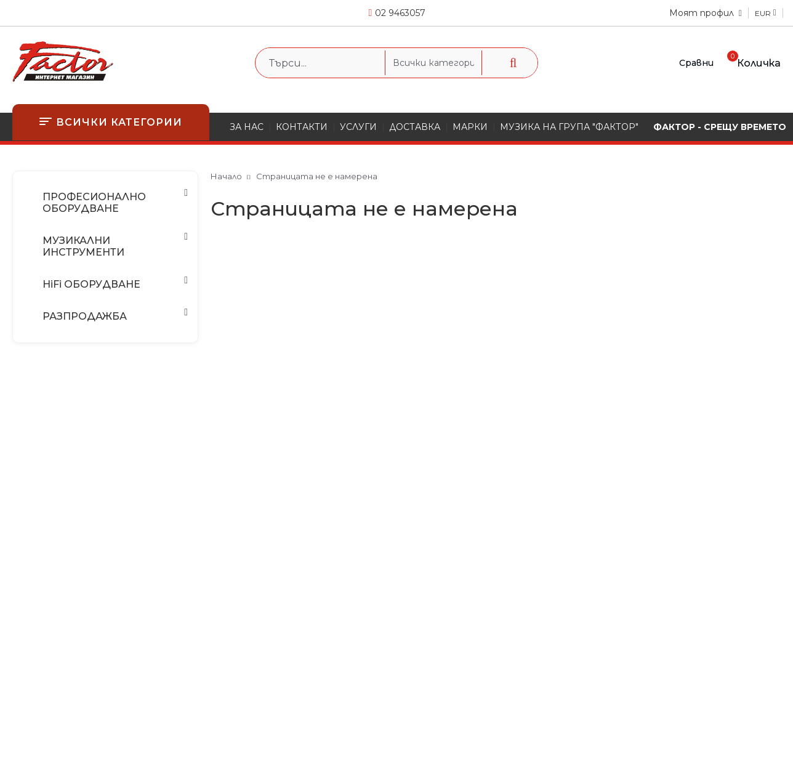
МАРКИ (470, 126)
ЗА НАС (247, 126)
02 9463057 (400, 12)
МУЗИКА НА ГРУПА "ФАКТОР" (569, 126)
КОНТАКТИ (302, 126)
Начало (226, 176)
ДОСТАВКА (414, 126)
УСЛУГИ (358, 126)
